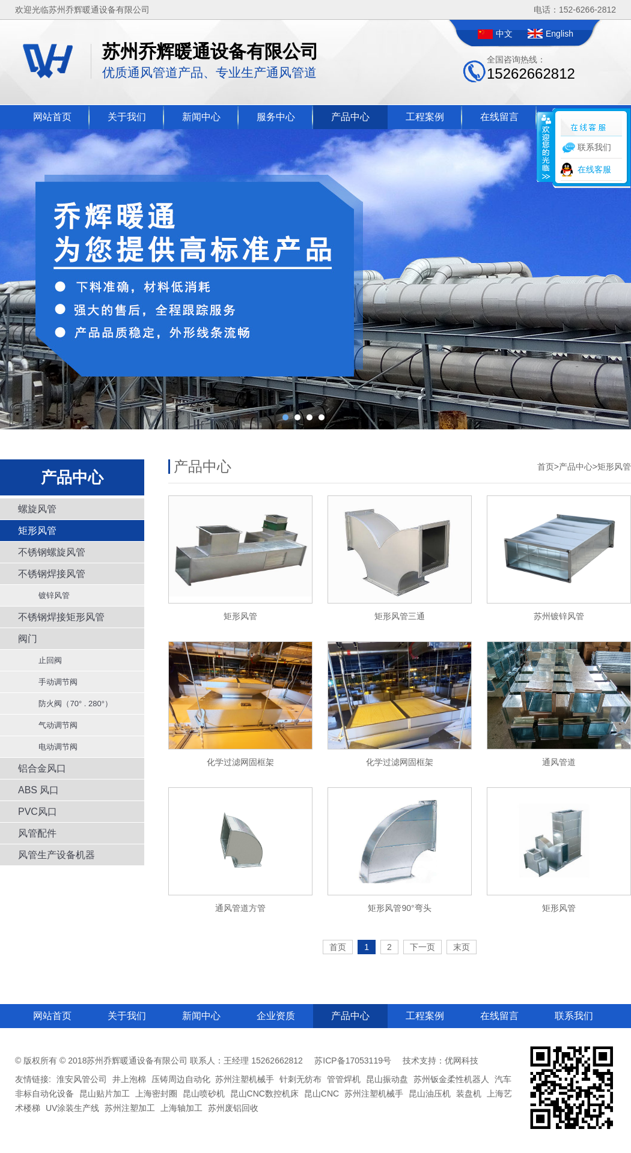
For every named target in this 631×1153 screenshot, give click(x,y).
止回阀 (46, 660)
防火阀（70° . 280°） (71, 703)
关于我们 (127, 117)
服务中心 (276, 117)
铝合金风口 (42, 768)
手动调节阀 (54, 681)
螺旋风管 (37, 509)
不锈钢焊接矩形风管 (61, 617)
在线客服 (594, 169)
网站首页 (52, 117)
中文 (504, 33)
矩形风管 (37, 530)
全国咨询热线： (531, 68)
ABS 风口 (38, 790)
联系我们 (574, 1016)
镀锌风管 (50, 595)
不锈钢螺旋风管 (51, 552)
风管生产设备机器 (56, 855)
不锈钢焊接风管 (51, 574)
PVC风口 (37, 811)
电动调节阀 (54, 746)
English (559, 33)
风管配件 (37, 833)
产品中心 (350, 117)
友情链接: (33, 1079)
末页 (461, 947)
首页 (545, 466)
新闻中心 (201, 117)
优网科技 (461, 1060)
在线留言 (499, 117)
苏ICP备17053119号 (352, 1060)
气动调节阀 (54, 725)
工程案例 (425, 117)
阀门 (27, 639)
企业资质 (276, 1016)
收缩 (545, 146)
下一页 (422, 947)
